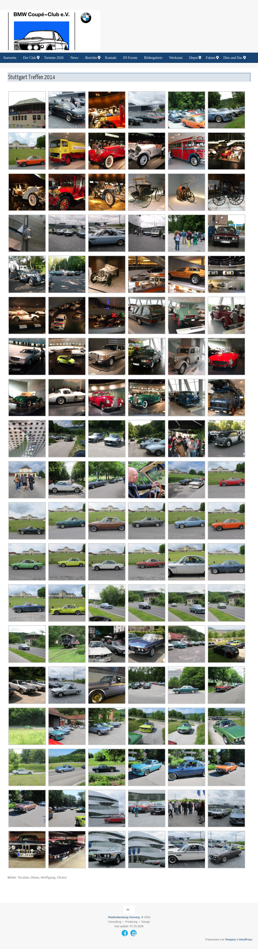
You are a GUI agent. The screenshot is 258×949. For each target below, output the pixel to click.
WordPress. (246, 939)
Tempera (230, 939)
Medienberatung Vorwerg (124, 917)
